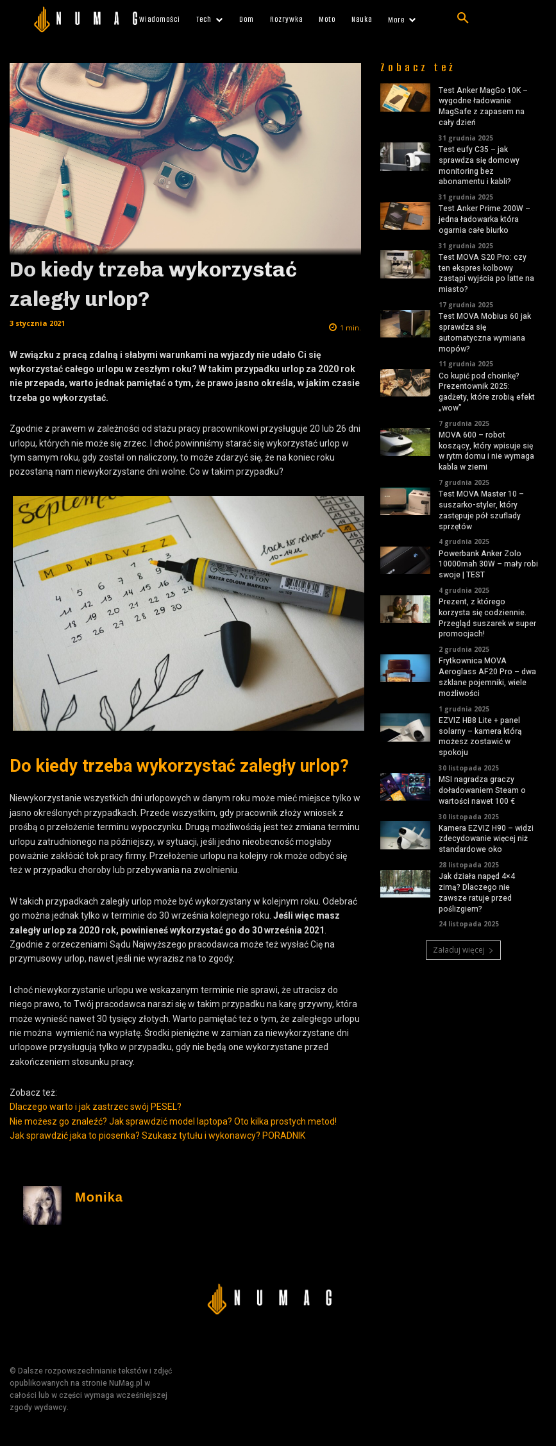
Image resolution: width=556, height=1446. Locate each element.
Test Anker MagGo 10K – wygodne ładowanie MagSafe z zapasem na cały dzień (483, 106)
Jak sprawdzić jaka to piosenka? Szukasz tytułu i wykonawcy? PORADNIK (157, 1135)
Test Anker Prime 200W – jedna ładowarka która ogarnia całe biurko (484, 219)
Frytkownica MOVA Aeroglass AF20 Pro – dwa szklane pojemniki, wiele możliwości (487, 677)
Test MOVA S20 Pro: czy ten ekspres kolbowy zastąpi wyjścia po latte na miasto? (486, 273)
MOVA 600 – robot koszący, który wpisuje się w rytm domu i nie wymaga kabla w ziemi (486, 451)
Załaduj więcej (463, 949)
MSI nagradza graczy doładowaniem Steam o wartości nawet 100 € (482, 790)
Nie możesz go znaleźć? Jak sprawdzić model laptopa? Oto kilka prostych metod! (173, 1121)
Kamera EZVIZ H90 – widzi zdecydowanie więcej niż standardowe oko (486, 839)
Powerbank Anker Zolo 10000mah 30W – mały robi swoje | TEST (488, 564)
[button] (463, 18)
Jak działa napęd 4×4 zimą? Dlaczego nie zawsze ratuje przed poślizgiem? (477, 892)
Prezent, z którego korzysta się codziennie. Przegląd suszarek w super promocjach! (487, 618)
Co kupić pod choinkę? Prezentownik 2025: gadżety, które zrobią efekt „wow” (487, 392)
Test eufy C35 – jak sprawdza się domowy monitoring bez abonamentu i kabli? (479, 165)
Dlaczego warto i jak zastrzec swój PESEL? (95, 1107)
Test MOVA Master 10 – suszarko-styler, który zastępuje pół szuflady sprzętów (481, 510)
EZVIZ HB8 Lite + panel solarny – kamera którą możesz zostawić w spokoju (480, 736)
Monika (99, 1197)
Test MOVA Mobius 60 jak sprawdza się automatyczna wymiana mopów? (485, 332)
